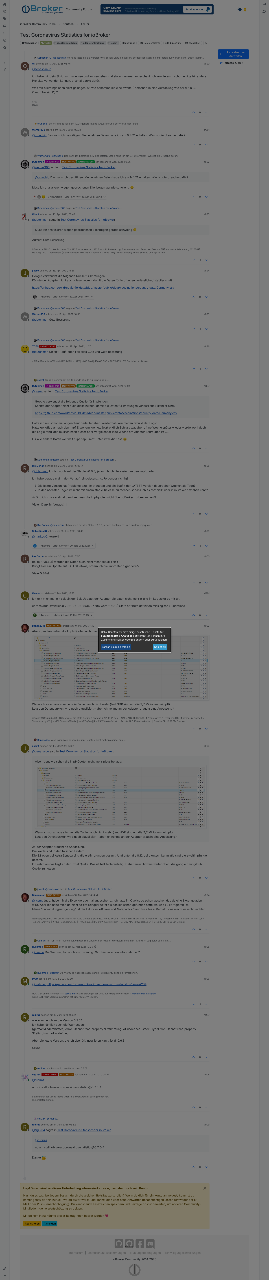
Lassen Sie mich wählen (116, 646)
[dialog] (135, 640)
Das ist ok (160, 646)
